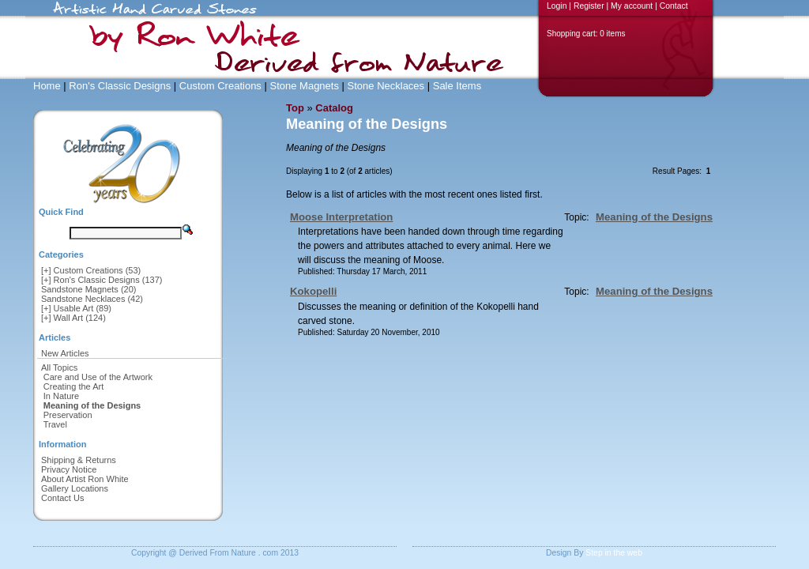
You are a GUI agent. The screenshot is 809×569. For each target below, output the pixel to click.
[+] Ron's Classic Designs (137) (101, 279)
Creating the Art (73, 386)
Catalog (334, 108)
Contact (674, 6)
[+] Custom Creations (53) (91, 270)
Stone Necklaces (386, 86)
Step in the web (613, 552)
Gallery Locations (74, 488)
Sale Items (457, 86)
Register (589, 6)
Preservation (67, 415)
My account (632, 6)
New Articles (65, 353)
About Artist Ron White (85, 479)
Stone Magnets (303, 86)
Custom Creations (220, 86)
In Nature (61, 396)
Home (47, 86)
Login (556, 6)
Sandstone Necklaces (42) (92, 298)
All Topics (59, 367)
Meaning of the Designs (654, 217)
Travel (55, 424)
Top (295, 108)
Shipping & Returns (78, 460)
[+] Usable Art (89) (76, 308)
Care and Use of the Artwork (97, 377)
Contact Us (62, 498)
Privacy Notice (68, 469)
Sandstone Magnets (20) (88, 289)
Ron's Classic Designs (120, 86)
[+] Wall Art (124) (73, 317)
